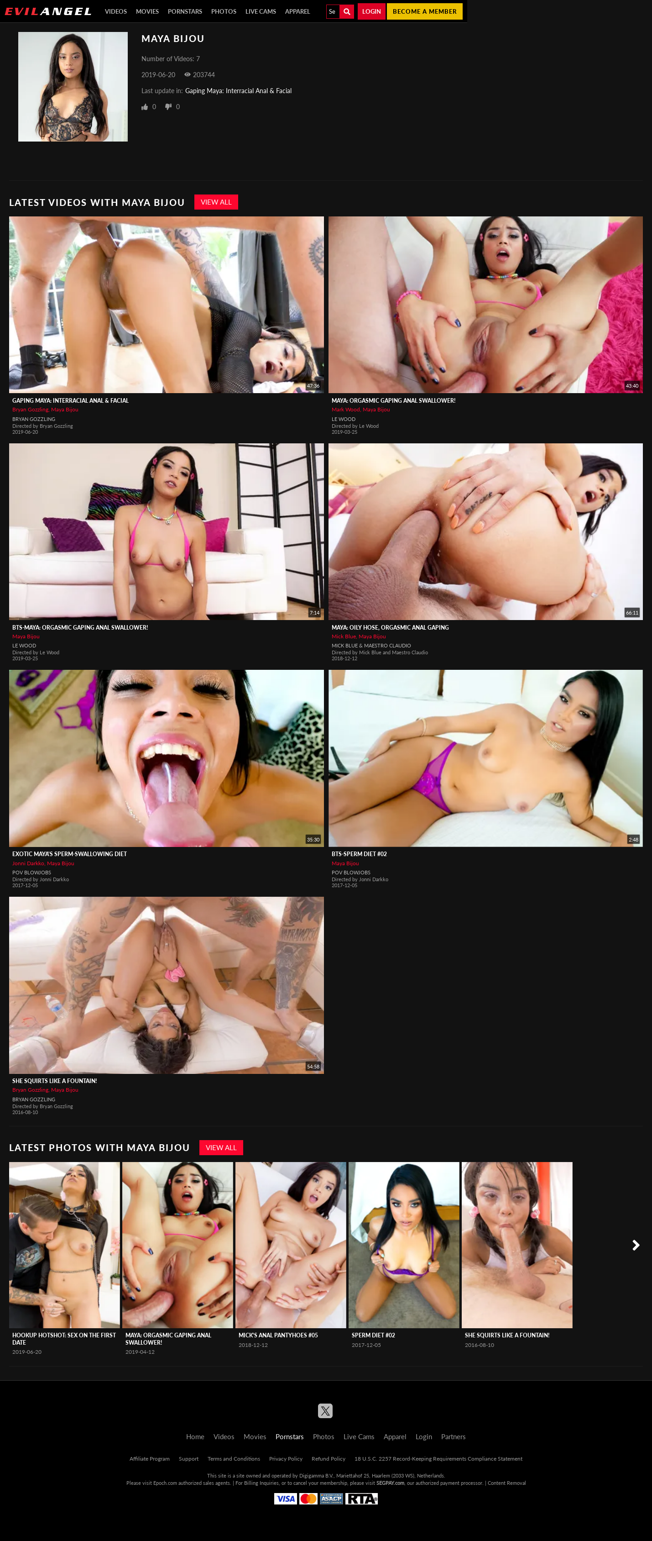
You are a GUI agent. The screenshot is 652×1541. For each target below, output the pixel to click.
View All (216, 202)
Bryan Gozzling (30, 409)
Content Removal (507, 1483)
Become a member (425, 11)
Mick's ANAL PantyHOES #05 (278, 1335)
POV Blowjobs (31, 872)
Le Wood (343, 419)
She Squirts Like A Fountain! (54, 1081)
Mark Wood (346, 409)
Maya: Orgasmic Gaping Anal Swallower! (393, 400)
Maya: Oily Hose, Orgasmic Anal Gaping (390, 627)
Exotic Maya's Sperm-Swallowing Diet (69, 854)
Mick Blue (344, 636)
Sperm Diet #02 (373, 1335)
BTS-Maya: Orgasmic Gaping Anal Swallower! (80, 627)
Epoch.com (165, 1483)
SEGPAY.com (390, 1483)
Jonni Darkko (28, 863)
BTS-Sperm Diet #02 (359, 854)
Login (371, 11)
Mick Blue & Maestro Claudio (371, 645)
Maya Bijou (64, 409)
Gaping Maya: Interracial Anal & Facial (238, 91)
